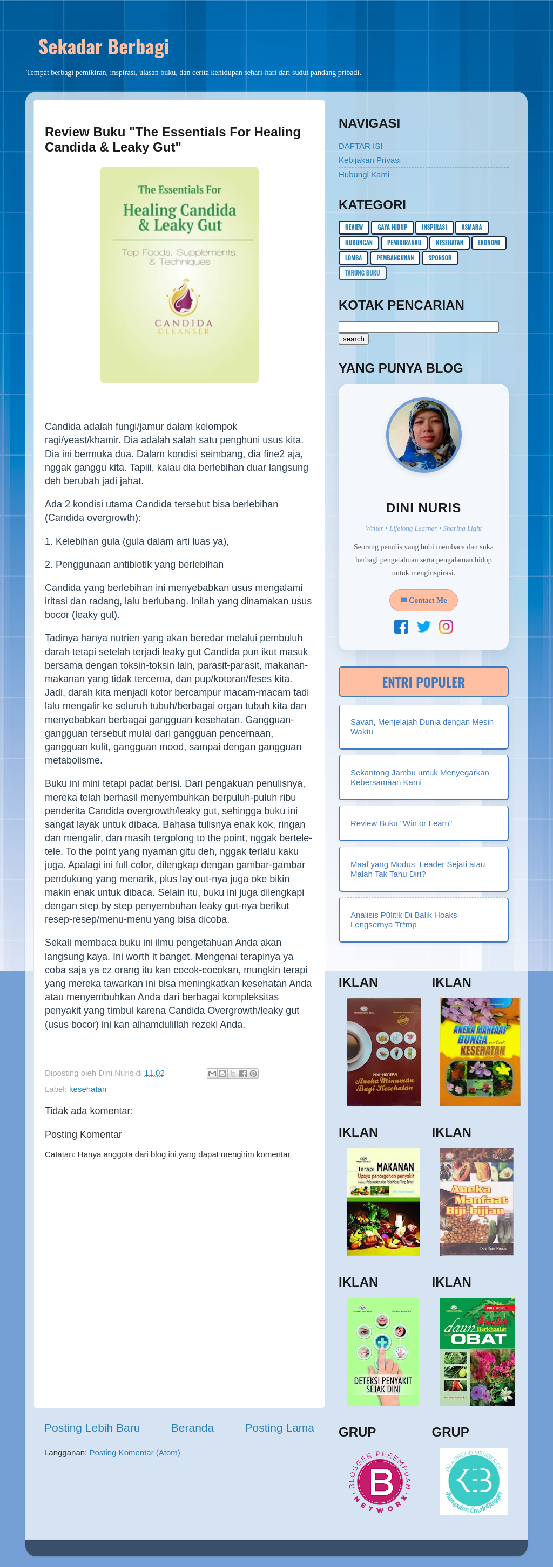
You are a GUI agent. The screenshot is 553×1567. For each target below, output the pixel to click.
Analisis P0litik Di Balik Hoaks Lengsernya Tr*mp (403, 919)
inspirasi (434, 227)
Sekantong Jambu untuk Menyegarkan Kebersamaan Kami (419, 777)
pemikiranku (404, 242)
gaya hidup (392, 227)
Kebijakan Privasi (370, 159)
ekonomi (489, 242)
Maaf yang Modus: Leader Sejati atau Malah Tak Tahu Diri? (417, 869)
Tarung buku (362, 273)
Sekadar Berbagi (103, 45)
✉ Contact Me (424, 600)
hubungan (359, 242)
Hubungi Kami (364, 174)
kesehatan (87, 1089)
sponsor (439, 257)
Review (354, 227)
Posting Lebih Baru (92, 1427)
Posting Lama (279, 1427)
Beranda (192, 1427)
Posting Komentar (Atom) (134, 1452)
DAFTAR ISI (360, 145)
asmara (472, 227)
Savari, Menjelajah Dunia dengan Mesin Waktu (422, 726)
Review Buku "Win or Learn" (401, 823)
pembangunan (395, 257)
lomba (353, 257)
